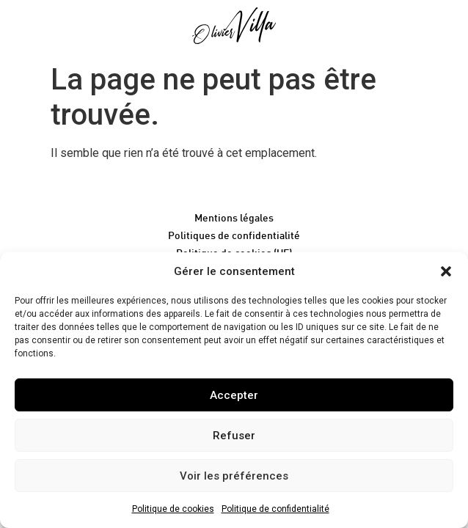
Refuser (234, 435)
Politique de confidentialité (275, 509)
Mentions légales (234, 217)
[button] (446, 271)
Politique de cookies (173, 509)
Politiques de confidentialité (234, 235)
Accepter (234, 395)
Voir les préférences (234, 476)
